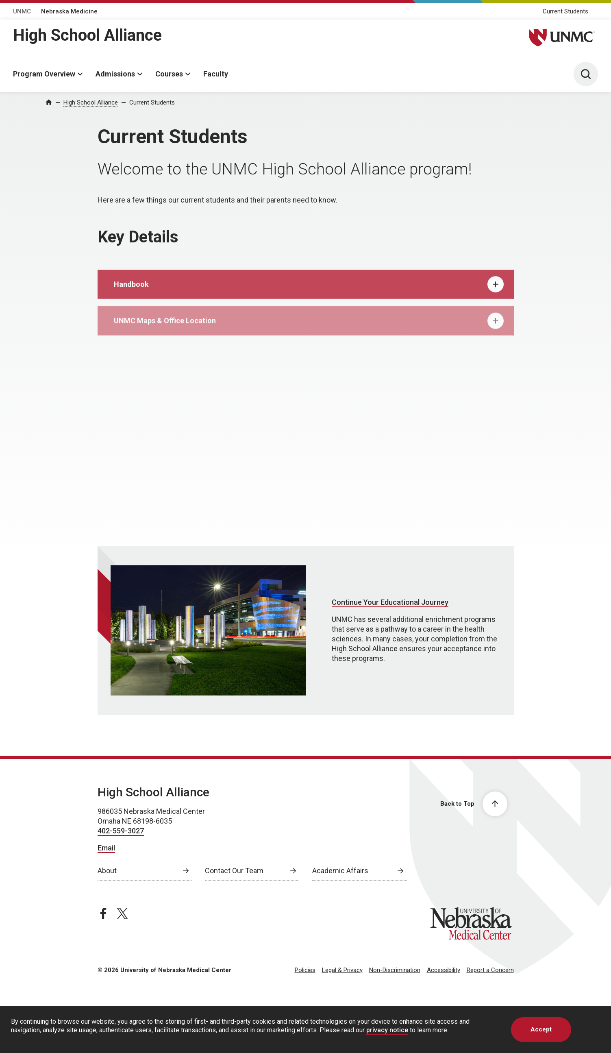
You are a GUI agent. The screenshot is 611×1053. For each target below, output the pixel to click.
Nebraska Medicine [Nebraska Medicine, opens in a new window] (69, 11)
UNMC (22, 11)
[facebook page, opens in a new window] (103, 913)
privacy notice (387, 1030)
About (107, 870)
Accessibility (443, 970)
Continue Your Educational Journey (390, 602)
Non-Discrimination (394, 970)
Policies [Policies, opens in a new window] (305, 970)
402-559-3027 (121, 830)
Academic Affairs (340, 870)
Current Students (565, 11)
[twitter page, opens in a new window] (122, 913)
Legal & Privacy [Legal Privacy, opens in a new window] (342, 970)
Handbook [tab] (309, 292)
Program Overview (44, 74)
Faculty (215, 74)
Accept (541, 1029)
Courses (169, 74)
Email (106, 848)
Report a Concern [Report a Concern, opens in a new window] (490, 970)
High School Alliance (87, 35)
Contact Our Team (234, 870)
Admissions (115, 74)
